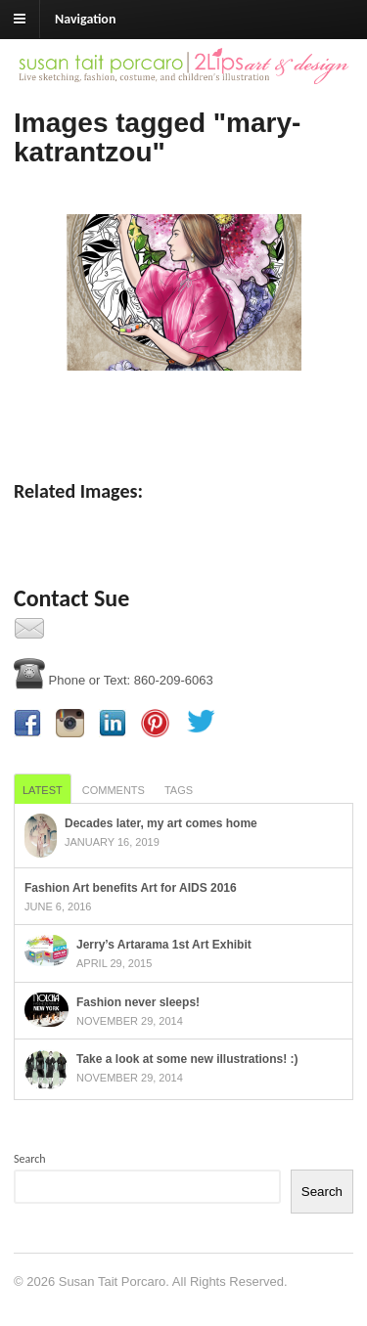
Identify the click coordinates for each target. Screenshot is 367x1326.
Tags (178, 790)
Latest (43, 790)
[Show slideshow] (183, 411)
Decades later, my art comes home (161, 823)
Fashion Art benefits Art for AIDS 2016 (130, 888)
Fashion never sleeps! (138, 1002)
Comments (113, 790)
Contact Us (82, 634)
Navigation (85, 19)
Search (30, 1159)
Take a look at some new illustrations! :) (187, 1059)
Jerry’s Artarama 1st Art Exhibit (164, 944)
